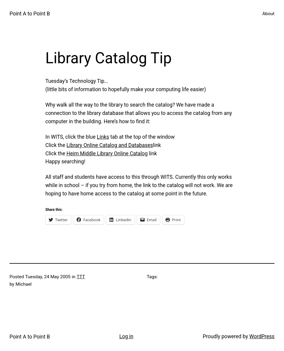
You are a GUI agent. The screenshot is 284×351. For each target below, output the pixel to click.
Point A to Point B (30, 14)
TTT (81, 276)
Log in (126, 336)
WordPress (261, 336)
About (268, 13)
